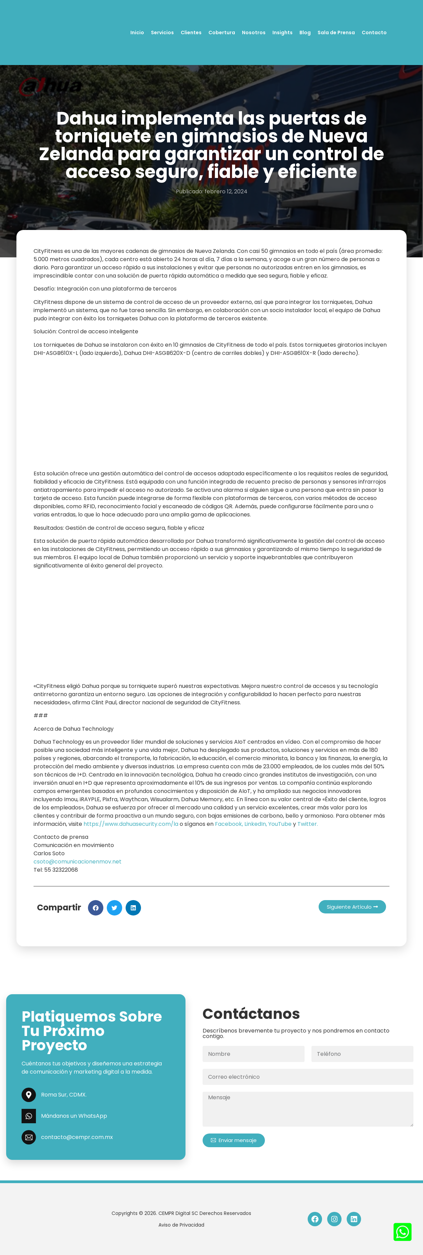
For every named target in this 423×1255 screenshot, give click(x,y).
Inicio (137, 32)
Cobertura (221, 32)
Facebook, (229, 824)
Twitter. (307, 824)
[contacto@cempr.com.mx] (29, 1137)
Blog (305, 32)
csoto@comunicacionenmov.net (77, 862)
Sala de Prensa (336, 32)
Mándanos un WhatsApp (74, 1116)
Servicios (162, 32)
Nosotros (254, 32)
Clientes (191, 32)
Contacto (374, 32)
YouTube (280, 824)
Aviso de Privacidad (181, 1224)
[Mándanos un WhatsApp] (29, 1116)
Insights (282, 32)
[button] (95, 907)
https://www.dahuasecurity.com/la (131, 824)
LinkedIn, (255, 824)
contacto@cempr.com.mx (77, 1137)
